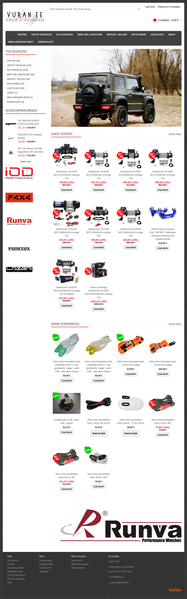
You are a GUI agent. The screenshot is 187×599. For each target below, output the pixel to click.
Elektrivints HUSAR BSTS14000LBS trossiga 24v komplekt (67, 290)
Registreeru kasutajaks (169, 6)
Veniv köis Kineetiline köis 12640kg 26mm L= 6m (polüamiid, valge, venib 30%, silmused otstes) (98, 366)
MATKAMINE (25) (15, 83)
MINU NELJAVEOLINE (89, 34)
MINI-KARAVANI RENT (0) (20, 97)
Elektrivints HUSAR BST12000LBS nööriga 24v (99, 232)
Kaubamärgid (45, 560)
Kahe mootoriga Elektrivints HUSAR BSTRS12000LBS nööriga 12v (98, 292)
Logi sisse (150, 6)
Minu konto (76, 560)
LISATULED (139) (15, 88)
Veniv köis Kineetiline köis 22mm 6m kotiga (130, 363)
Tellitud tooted (78, 568)
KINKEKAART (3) (15, 102)
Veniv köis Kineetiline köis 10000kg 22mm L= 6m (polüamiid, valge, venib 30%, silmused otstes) (66, 366)
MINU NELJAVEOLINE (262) (21, 74)
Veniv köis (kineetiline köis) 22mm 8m (162, 421)
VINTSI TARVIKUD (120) (19, 65)
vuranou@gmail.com (119, 582)
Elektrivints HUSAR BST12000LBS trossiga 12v (162, 175)
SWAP (171, 34)
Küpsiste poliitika (15, 568)
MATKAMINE (138, 34)
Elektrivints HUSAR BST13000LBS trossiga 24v (130, 232)
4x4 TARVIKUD (64, 34)
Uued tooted (45, 568)
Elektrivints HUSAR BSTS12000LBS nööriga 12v (67, 175)
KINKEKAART (46, 41)
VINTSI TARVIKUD (41, 34)
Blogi (9, 582)
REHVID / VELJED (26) (18, 79)
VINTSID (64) (13, 61)
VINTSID (22, 34)
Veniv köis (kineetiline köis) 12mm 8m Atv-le (98, 421)
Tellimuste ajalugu (80, 564)
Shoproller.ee (175, 590)
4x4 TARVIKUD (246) (17, 70)
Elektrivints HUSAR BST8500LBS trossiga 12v (130, 175)
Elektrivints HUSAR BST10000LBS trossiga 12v (98, 175)
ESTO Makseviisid (16, 575)
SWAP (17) (12, 93)
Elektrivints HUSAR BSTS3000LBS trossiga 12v (66, 232)
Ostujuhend (12, 560)
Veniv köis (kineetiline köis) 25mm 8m (66, 476)
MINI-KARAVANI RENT (20, 41)
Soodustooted (46, 564)
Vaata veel (25, 161)
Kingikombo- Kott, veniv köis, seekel (66, 421)
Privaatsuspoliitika (16, 579)
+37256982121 (116, 577)
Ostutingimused (14, 571)
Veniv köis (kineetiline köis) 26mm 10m (98, 476)
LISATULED (157, 34)
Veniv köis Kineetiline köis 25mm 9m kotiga (162, 363)
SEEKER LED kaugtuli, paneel (30, 136)
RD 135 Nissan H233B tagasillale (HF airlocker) (30, 150)
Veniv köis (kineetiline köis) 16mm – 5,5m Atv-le (130, 421)
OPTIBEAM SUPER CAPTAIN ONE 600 (28, 122)
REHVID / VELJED (117, 34)
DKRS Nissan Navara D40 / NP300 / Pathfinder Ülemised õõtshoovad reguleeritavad (163, 234)
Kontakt (11, 564)
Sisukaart (43, 571)
